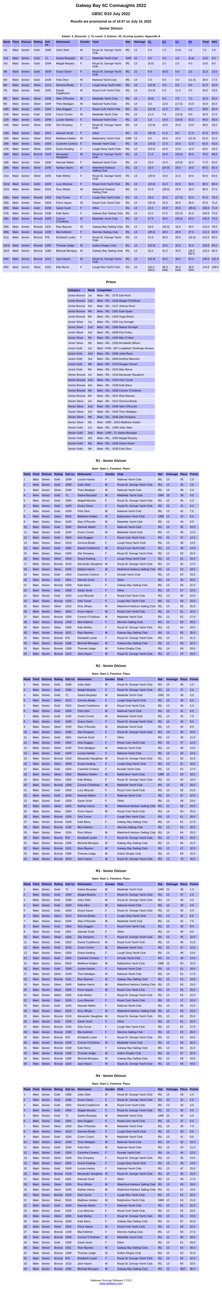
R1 (149, 41)
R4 (190, 41)
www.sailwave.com (111, 1283)
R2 (164, 41)
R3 (177, 41)
